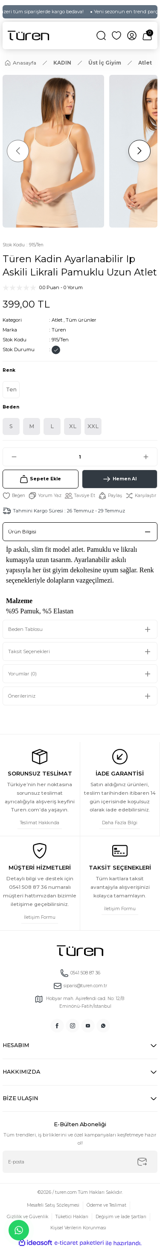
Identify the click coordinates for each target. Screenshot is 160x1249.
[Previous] (18, 151)
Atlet (57, 320)
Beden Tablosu (25, 629)
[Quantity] (80, 456)
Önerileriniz (21, 696)
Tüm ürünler (81, 320)
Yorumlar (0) (22, 674)
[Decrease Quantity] (10, 456)
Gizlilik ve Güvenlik (27, 1216)
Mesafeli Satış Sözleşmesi (53, 1205)
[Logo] (28, 35)
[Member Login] (132, 35)
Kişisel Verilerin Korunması (78, 1228)
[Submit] (142, 1162)
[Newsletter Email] (80, 1162)
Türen (59, 330)
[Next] (139, 151)
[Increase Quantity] (149, 456)
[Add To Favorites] (14, 496)
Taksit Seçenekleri (29, 651)
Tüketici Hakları (71, 1216)
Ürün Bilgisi (22, 532)
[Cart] (147, 35)
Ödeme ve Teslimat (106, 1205)
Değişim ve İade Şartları (121, 1216)
